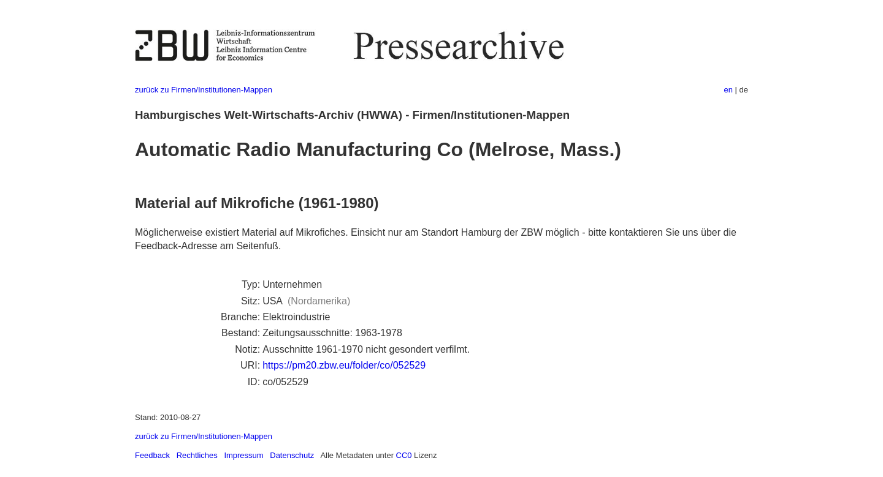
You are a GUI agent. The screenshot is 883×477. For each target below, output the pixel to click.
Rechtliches (197, 455)
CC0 (404, 455)
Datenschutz (292, 455)
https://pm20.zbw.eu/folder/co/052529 (344, 365)
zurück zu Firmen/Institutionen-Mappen (203, 89)
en (728, 89)
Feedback (152, 455)
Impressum (243, 455)
